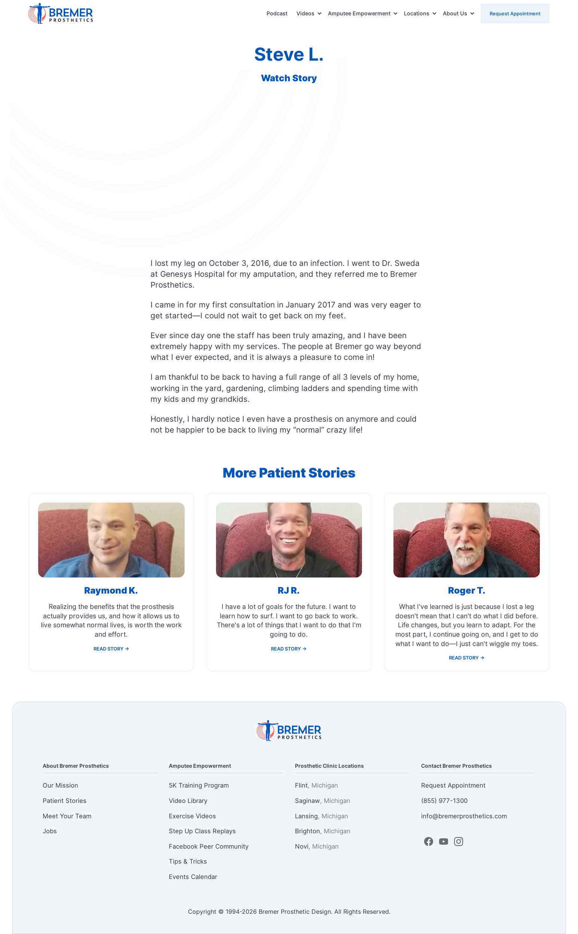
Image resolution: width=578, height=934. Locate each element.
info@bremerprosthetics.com (464, 816)
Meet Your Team (67, 816)
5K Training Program (199, 785)
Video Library (188, 800)
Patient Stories (64, 800)
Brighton (322, 831)
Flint (316, 785)
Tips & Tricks (188, 861)
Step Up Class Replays (202, 831)
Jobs (50, 831)
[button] (309, 13)
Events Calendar (193, 876)
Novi (317, 846)
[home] (60, 13)
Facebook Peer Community (209, 846)
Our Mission (60, 785)
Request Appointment (515, 13)
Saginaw (322, 800)
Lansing (321, 816)
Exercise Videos (192, 816)
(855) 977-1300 (444, 800)
